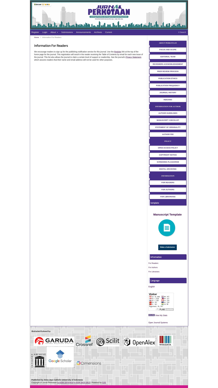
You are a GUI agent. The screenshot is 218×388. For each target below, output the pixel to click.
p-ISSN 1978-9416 (66, 382)
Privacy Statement (133, 57)
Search (182, 32)
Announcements (83, 32)
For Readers (153, 263)
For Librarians (153, 272)
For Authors (153, 267)
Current (108, 32)
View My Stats (161, 315)
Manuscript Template (167, 214)
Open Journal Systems (158, 322)
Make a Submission (167, 247)
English (151, 287)
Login (44, 32)
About (53, 32)
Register (35, 32)
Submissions (67, 32)
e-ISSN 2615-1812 (82, 382)
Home (36, 37)
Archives (98, 32)
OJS (104, 382)
